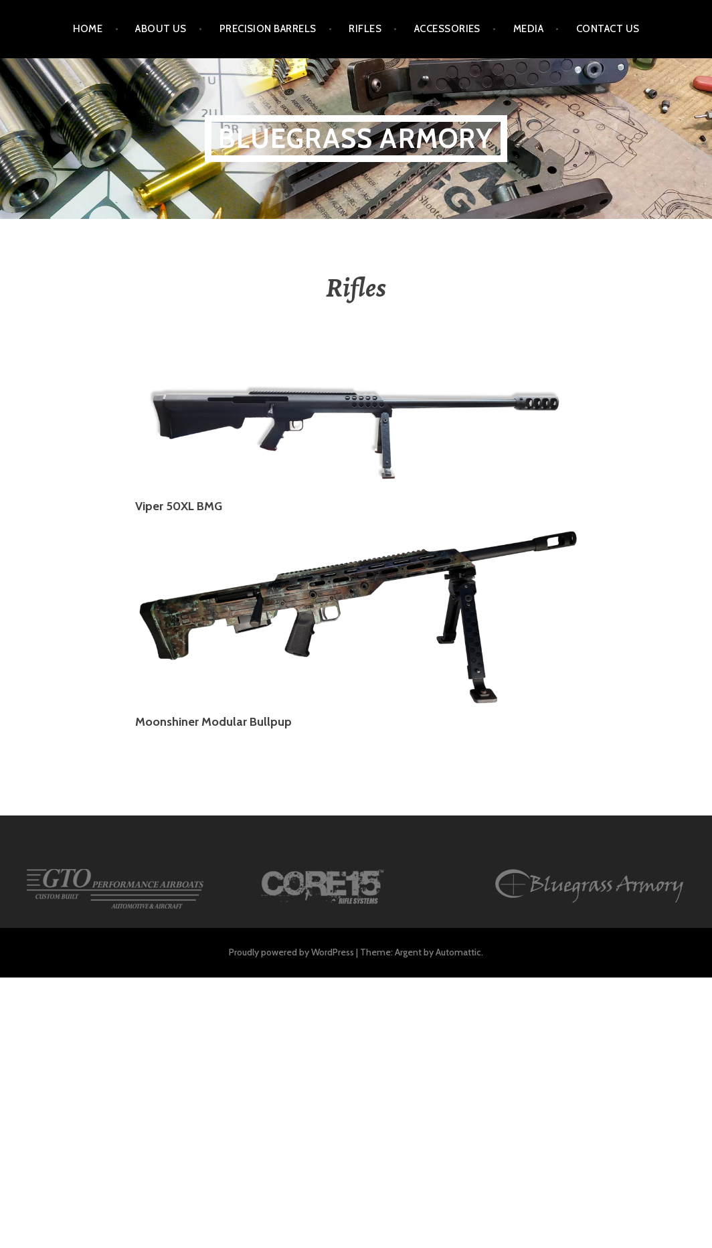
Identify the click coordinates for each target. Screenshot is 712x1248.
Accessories (447, 29)
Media (528, 29)
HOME (88, 29)
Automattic (458, 952)
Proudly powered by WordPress (291, 952)
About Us (161, 29)
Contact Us (608, 29)
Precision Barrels (268, 29)
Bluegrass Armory (355, 138)
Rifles (365, 29)
